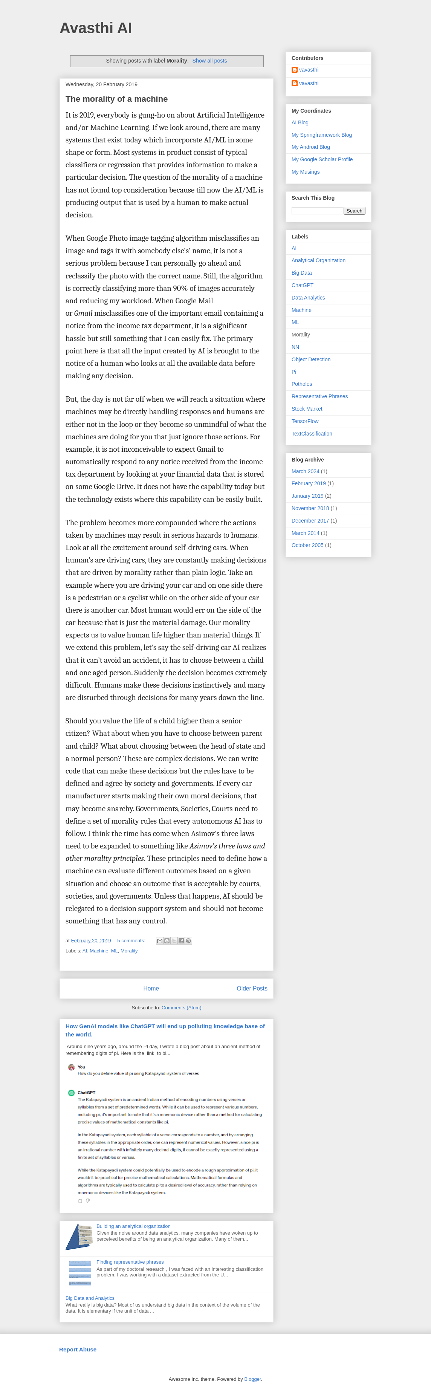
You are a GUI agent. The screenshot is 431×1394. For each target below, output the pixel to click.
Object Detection (311, 359)
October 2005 (308, 545)
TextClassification (312, 434)
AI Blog (300, 122)
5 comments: (132, 940)
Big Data (302, 273)
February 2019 (309, 483)
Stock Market (307, 409)
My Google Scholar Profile (322, 159)
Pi (294, 372)
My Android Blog (311, 147)
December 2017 (310, 521)
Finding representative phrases (130, 1262)
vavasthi (308, 70)
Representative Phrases (320, 396)
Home (151, 988)
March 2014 (305, 533)
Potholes (302, 384)
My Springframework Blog (322, 135)
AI (85, 951)
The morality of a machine (117, 99)
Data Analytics (308, 298)
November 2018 (310, 508)
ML (114, 951)
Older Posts (252, 988)
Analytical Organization (318, 260)
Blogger (252, 1379)
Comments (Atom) (181, 1007)
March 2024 (305, 471)
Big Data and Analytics (90, 1298)
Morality (129, 951)
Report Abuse (77, 1349)
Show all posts (209, 61)
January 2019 (308, 496)
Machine (99, 951)
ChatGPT (302, 285)
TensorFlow (305, 421)
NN (295, 347)
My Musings (306, 172)
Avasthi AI (96, 28)
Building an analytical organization (133, 1226)
